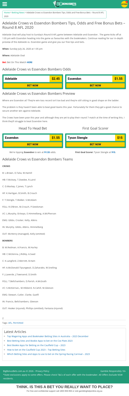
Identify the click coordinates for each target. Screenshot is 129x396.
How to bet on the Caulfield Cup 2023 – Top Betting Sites (36, 349)
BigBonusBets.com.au (14, 371)
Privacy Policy (42, 371)
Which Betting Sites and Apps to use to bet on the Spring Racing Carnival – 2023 (48, 354)
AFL (10, 322)
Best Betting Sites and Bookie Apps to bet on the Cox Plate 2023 (40, 340)
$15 (113, 152)
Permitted (18, 322)
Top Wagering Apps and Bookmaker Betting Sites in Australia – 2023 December (48, 336)
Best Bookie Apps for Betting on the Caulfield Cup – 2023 (36, 345)
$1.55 (47, 152)
